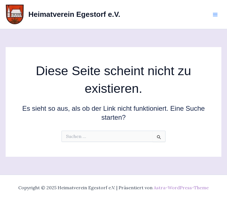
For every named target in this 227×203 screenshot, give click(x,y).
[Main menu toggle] (215, 14)
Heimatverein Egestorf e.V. (74, 14)
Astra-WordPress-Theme (181, 187)
